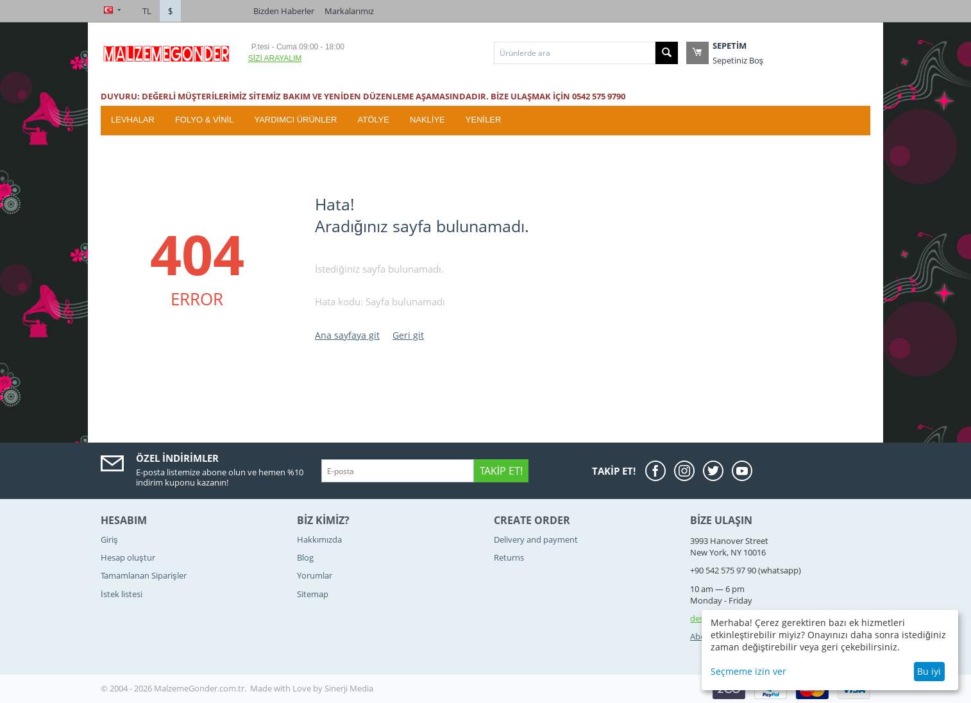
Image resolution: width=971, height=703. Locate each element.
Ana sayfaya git (347, 335)
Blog (305, 557)
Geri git (408, 335)
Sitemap (312, 594)
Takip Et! (501, 471)
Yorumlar (314, 575)
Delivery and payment (536, 539)
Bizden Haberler (283, 11)
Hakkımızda (319, 539)
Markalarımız (349, 11)
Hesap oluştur (128, 557)
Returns (509, 557)
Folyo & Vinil (204, 119)
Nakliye (427, 119)
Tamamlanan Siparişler (144, 575)
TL (146, 11)
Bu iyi (929, 671)
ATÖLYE (373, 119)
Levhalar (133, 119)
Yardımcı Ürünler (295, 119)
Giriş (109, 539)
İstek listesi (121, 594)
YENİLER (484, 119)
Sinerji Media (349, 688)
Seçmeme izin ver (748, 671)
